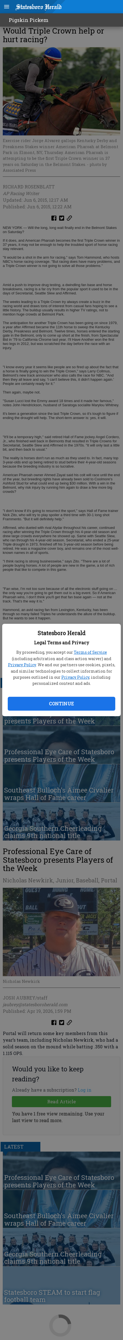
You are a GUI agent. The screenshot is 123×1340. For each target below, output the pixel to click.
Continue (61, 703)
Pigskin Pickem (28, 20)
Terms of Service (90, 652)
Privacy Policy (22, 664)
